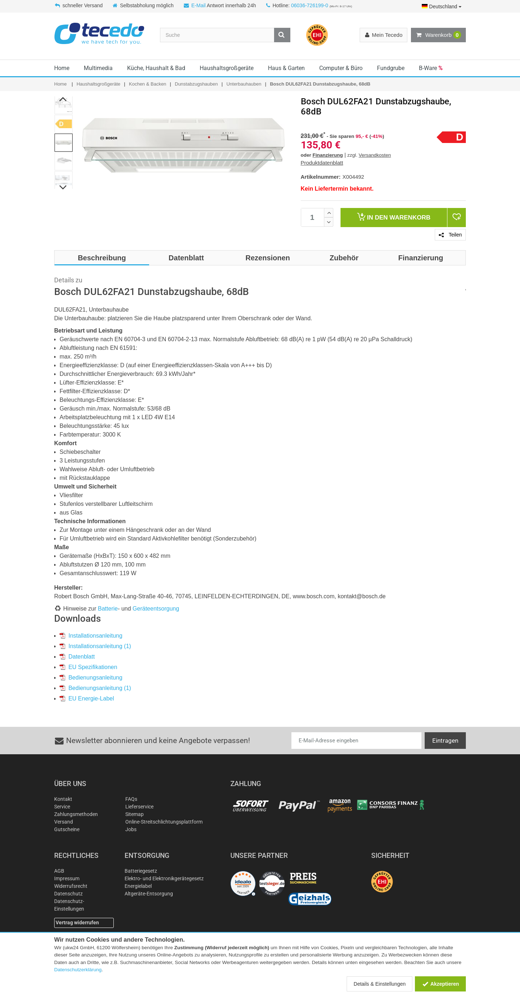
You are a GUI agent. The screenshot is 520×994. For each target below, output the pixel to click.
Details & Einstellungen (380, 984)
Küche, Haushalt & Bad (156, 68)
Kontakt (63, 799)
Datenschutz (68, 894)
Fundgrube (390, 68)
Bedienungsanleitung (91, 677)
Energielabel (138, 886)
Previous (63, 99)
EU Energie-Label (87, 698)
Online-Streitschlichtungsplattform (164, 822)
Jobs (130, 829)
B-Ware (431, 68)
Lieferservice (139, 806)
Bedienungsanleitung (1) (95, 688)
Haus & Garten (286, 68)
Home (61, 68)
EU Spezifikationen (88, 667)
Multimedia (98, 68)
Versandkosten (375, 155)
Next (63, 187)
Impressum (66, 878)
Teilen (450, 235)
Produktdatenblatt (322, 163)
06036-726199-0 (309, 5)
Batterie (108, 608)
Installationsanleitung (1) (95, 646)
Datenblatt (77, 657)
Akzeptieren (440, 984)
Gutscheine (66, 829)
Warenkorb (438, 35)
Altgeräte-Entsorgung (149, 894)
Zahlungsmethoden (76, 814)
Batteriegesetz (141, 871)
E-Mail (198, 5)
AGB (59, 871)
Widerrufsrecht (70, 886)
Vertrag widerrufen (77, 922)
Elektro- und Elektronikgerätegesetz (164, 878)
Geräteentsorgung (156, 608)
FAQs (131, 799)
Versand (63, 822)
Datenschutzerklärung (77, 969)
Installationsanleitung (91, 636)
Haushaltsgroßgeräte (227, 68)
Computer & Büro (341, 68)
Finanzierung (328, 155)
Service (62, 806)
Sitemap (134, 814)
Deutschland (442, 6)
